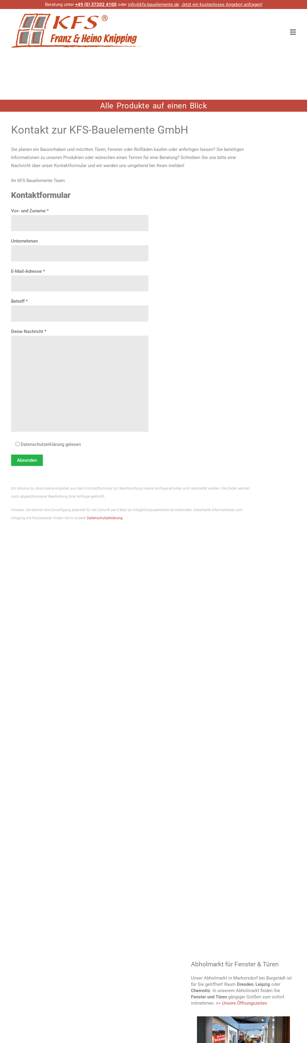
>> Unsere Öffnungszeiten (241, 1003)
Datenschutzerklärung (105, 518)
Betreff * (79, 308)
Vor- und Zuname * (79, 217)
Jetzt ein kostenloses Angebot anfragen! (221, 4)
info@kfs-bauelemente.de (153, 4)
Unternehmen (79, 247)
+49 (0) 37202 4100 (96, 4)
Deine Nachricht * (79, 381)
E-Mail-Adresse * (79, 278)
